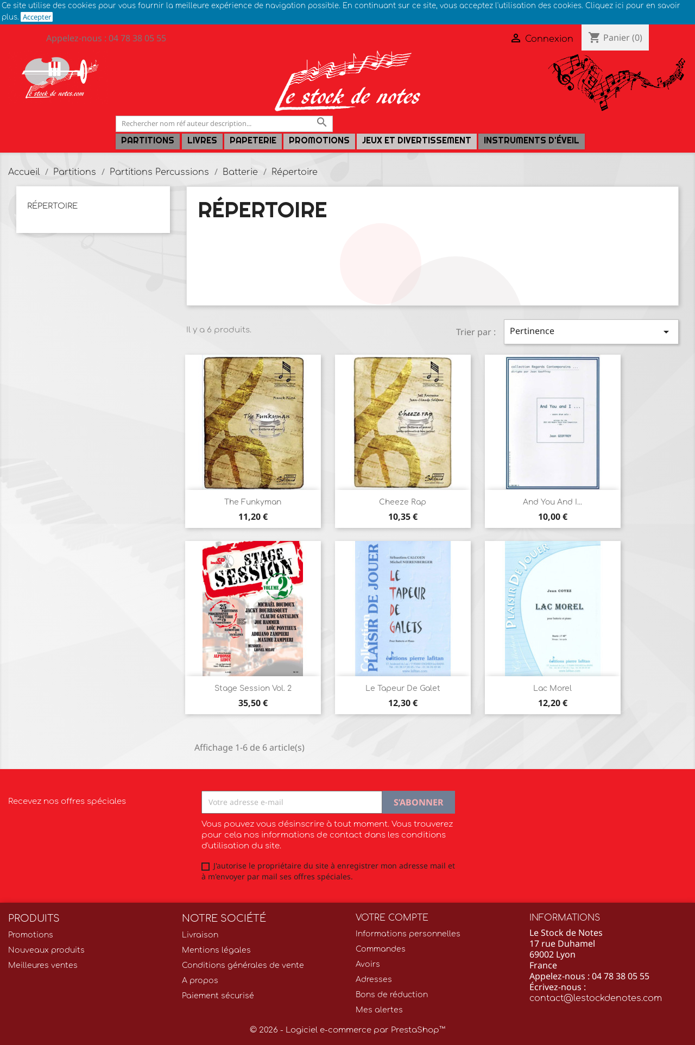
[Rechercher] (224, 123)
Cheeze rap (402, 502)
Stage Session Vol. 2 (253, 688)
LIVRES (202, 140)
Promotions (319, 140)
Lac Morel (552, 688)
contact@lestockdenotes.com (595, 998)
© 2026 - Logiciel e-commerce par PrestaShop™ (347, 1030)
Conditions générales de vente (243, 965)
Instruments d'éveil (531, 140)
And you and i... (552, 502)
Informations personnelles (408, 934)
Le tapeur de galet (402, 688)
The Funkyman (252, 502)
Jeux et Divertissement (416, 140)
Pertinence (591, 331)
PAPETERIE (253, 140)
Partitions (147, 140)
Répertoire (52, 206)
